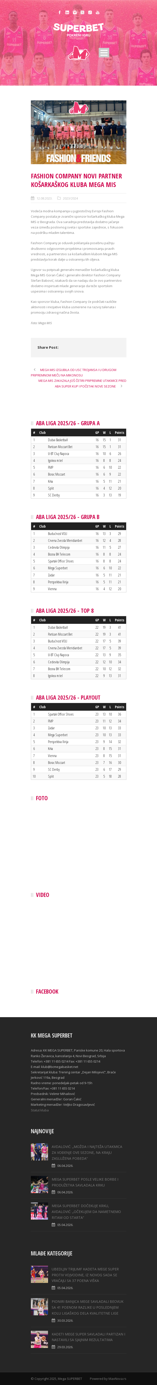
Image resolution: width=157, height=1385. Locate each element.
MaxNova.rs (117, 1378)
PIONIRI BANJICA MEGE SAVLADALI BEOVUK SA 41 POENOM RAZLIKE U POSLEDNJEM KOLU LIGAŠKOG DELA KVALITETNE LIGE (87, 1307)
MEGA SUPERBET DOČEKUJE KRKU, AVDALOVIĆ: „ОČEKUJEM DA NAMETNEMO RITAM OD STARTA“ (86, 1211)
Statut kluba (40, 1110)
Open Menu (104, 52)
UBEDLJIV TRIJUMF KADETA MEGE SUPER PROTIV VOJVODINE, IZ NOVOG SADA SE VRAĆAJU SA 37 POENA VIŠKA (85, 1275)
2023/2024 (70, 198)
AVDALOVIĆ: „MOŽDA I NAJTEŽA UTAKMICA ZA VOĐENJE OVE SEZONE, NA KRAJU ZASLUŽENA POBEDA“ (87, 1152)
